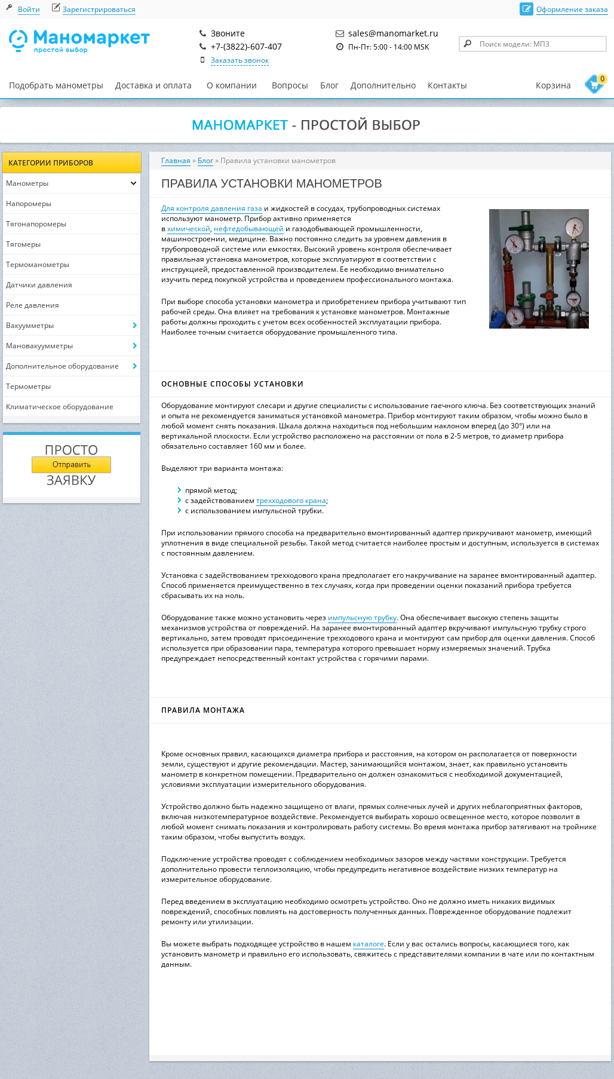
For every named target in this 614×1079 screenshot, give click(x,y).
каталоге (368, 944)
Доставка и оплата (153, 85)
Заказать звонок (240, 60)
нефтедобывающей (249, 228)
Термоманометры (37, 264)
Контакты (447, 85)
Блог (329, 85)
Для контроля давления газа (211, 208)
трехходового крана (291, 500)
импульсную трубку (362, 617)
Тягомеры (23, 244)
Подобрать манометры (56, 85)
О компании (232, 85)
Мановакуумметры (39, 346)
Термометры (28, 386)
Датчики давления (39, 285)
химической (188, 228)
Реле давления (32, 305)
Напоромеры (28, 203)
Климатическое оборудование (59, 406)
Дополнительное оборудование (62, 366)
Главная (176, 160)
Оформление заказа (572, 9)
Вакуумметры (30, 325)
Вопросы (290, 85)
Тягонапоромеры (36, 224)
